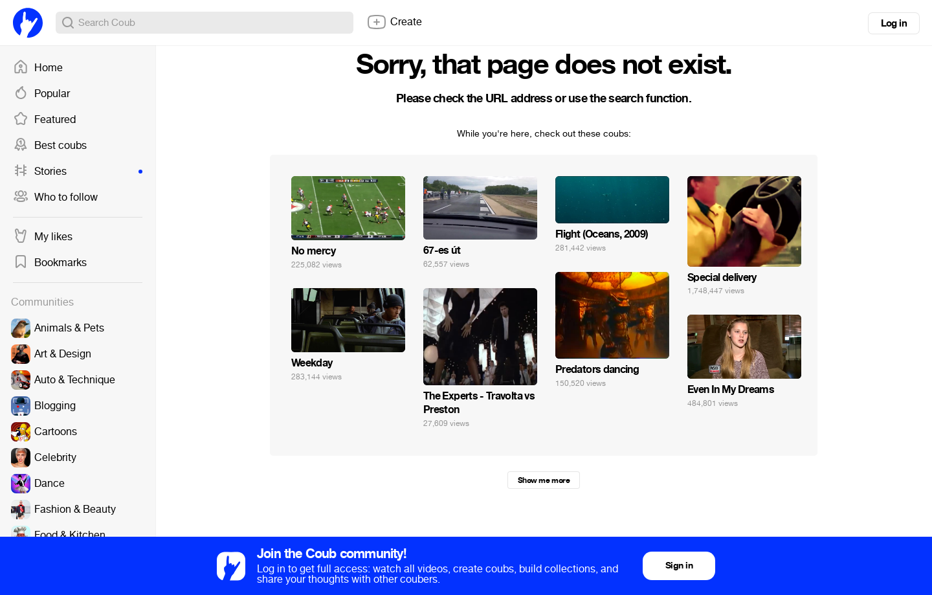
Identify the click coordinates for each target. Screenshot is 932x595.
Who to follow (55, 197)
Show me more (544, 480)
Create (394, 22)
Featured (44, 120)
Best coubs (50, 146)
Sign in (679, 565)
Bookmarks (50, 263)
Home (38, 68)
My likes (42, 237)
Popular (41, 94)
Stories (77, 172)
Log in (894, 23)
